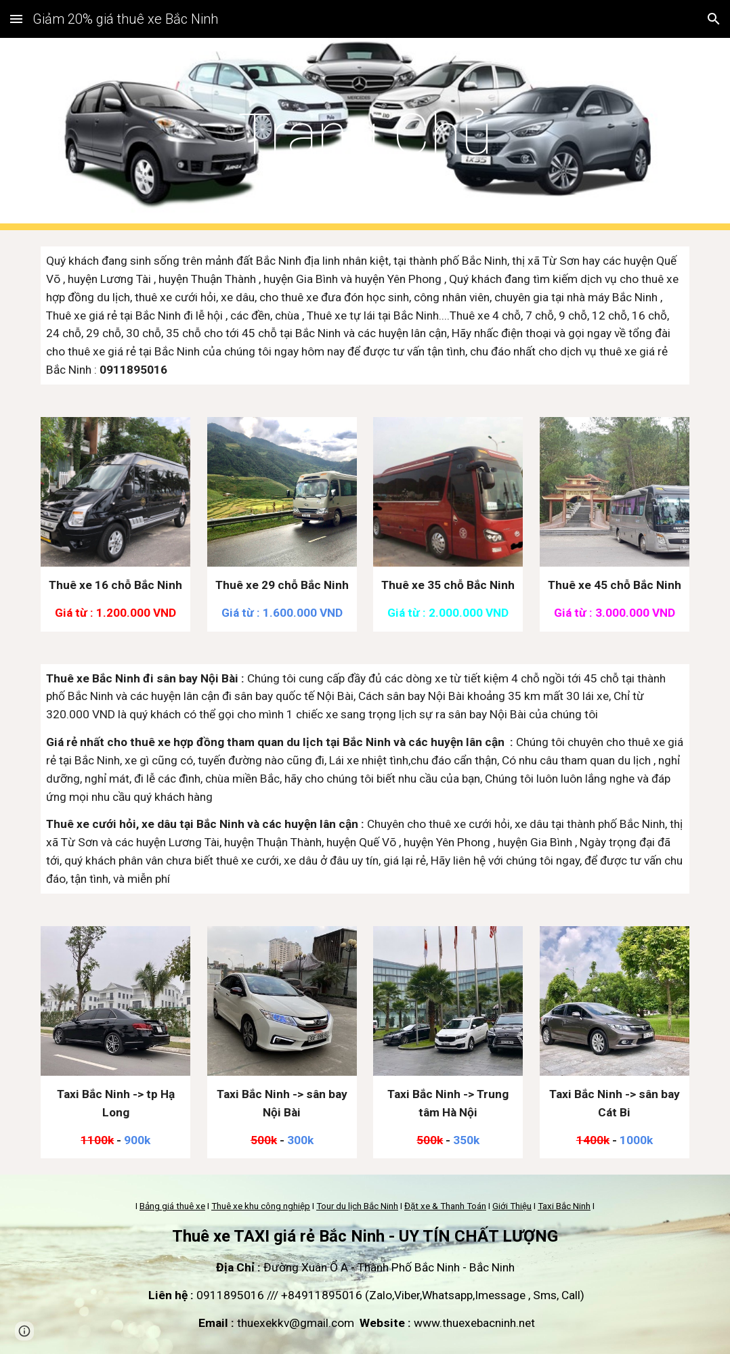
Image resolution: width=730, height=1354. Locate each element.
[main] (365, 134)
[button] (16, 18)
